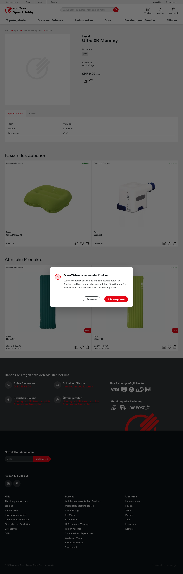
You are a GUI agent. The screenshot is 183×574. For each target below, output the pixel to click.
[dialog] (91, 287)
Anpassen (92, 299)
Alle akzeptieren (116, 299)
